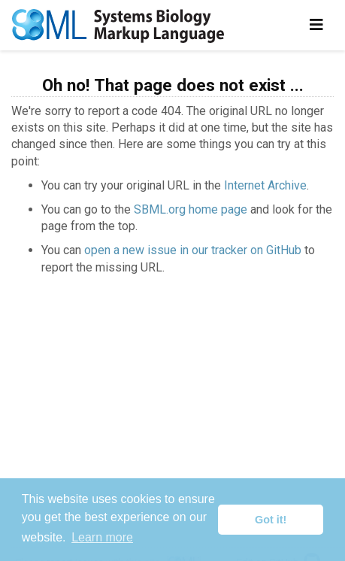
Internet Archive (265, 185)
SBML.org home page (190, 209)
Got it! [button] (270, 520)
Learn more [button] (102, 537)
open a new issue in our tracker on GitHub (192, 250)
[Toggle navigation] (316, 25)
